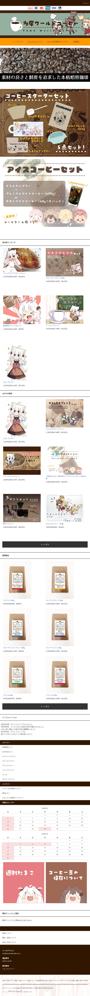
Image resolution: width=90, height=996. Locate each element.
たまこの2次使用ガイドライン (56, 42)
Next (87, 65)
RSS (81, 980)
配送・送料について (21, 980)
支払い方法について (8, 980)
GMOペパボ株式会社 (35, 988)
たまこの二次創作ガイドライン (13, 798)
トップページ (16, 42)
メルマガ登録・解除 (73, 980)
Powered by (17, 991)
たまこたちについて (33, 42)
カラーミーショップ (8, 988)
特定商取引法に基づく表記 (44, 980)
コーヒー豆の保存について (11, 788)
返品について (32, 980)
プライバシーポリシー (59, 980)
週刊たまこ (6, 793)
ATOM (86, 980)
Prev (3, 65)
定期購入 (75, 42)
